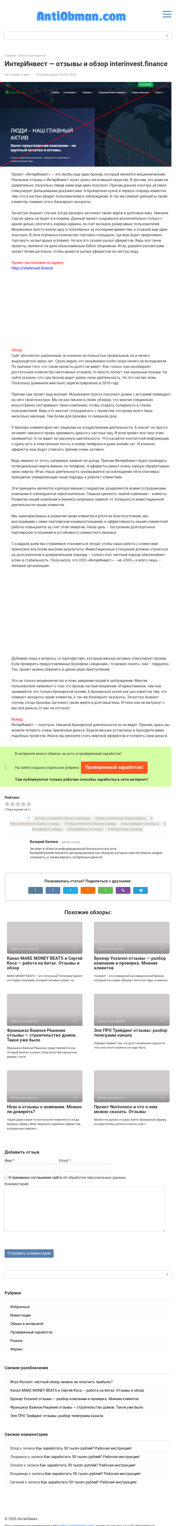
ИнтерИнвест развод (126, 829)
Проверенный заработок (31, 1332)
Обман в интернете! (27, 1324)
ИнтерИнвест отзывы (86, 829)
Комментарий (16, 1184)
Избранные (20, 1307)
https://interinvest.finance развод (92, 824)
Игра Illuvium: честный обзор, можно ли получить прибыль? (61, 1382)
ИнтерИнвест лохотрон (141, 824)
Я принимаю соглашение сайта (35, 1177)
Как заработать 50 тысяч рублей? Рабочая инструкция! (84, 1448)
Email (65, 1160)
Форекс (16, 1349)
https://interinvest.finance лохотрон (64, 818)
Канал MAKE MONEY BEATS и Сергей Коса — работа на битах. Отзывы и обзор (44, 963)
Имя (9, 1160)
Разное (16, 1341)
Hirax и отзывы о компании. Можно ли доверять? (44, 1109)
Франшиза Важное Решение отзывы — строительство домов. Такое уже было (42, 1035)
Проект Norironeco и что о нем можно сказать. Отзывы (125, 1109)
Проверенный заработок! (114, 767)
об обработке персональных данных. (65, 1177)
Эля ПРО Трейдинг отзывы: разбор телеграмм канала (130, 1033)
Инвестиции (20, 1315)
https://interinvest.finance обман (121, 818)
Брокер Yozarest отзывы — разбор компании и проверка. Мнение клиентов (130, 963)
